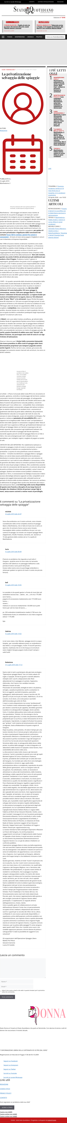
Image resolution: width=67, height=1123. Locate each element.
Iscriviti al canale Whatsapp (12, 1077)
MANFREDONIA (20, 37)
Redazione (3, 131)
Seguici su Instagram (11, 1065)
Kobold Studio (52, 1120)
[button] (3, 36)
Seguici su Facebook (11, 1061)
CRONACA (30, 37)
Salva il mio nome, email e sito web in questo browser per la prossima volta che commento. (23, 991)
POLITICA (39, 37)
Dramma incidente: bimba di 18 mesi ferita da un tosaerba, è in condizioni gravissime (56, 190)
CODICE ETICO (5, 1089)
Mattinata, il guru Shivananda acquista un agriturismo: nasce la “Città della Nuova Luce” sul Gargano (60, 120)
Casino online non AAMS (8, 1114)
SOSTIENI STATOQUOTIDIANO (46, 2)
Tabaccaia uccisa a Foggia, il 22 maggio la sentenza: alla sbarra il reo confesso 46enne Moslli (50, 26)
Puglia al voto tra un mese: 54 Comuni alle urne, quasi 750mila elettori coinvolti (17, 26)
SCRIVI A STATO (7, 1107)
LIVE (49, 169)
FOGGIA (9, 37)
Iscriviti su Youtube (10, 1073)
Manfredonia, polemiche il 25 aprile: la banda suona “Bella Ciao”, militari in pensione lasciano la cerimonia (59, 86)
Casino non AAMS (6, 1112)
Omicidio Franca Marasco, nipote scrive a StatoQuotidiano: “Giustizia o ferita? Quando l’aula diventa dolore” (57, 233)
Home (3, 69)
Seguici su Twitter (9, 1069)
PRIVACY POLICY (5, 1093)
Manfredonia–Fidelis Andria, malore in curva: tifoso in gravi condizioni (59, 153)
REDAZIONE (60, 2)
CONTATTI (31, 2)
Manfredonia (10, 69)
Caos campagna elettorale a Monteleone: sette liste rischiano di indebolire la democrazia (59, 102)
